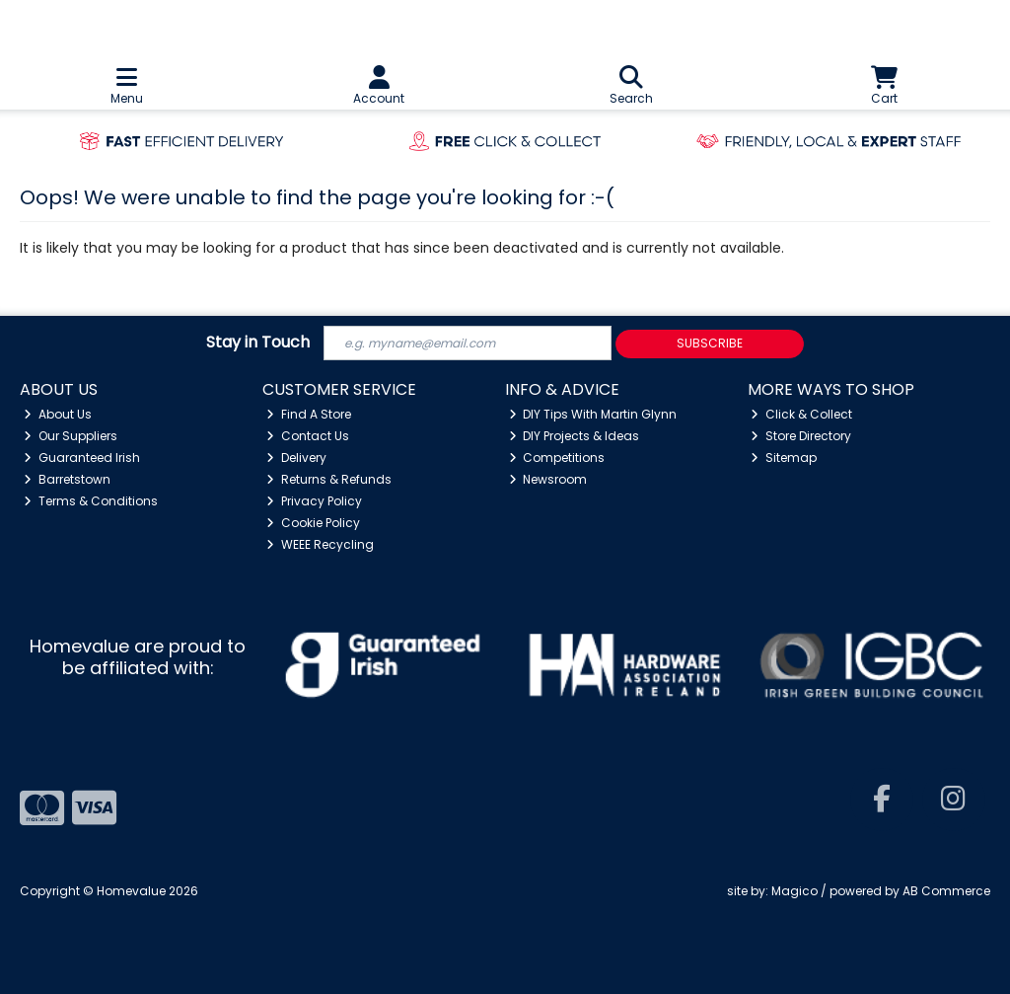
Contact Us (307, 435)
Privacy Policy (314, 501)
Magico (794, 890)
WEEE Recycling (320, 544)
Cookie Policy (313, 522)
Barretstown (67, 479)
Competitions (557, 457)
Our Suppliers (70, 435)
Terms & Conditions (91, 501)
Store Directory (801, 435)
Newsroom (548, 479)
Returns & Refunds (329, 479)
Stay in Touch (258, 343)
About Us (58, 414)
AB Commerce (946, 890)
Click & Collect (801, 414)
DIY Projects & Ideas (574, 435)
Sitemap (784, 457)
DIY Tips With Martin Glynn (593, 414)
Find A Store (308, 414)
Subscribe (710, 343)
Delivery (296, 457)
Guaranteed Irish (82, 457)
